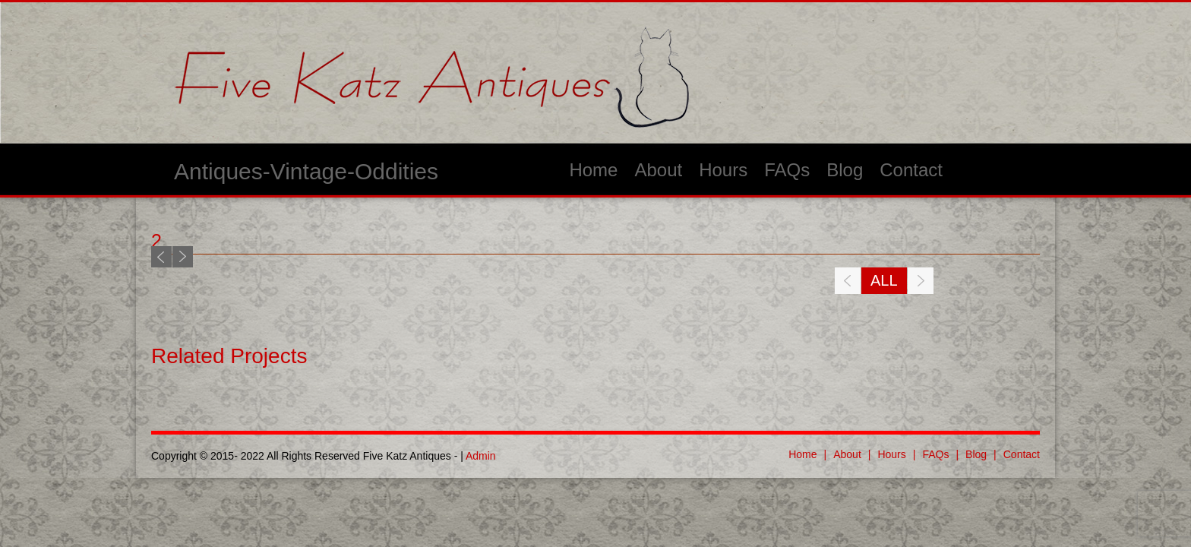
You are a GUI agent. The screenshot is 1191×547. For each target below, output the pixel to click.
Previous (161, 256)
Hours (723, 170)
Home (593, 170)
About (658, 170)
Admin (481, 456)
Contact (911, 170)
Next (182, 256)
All (884, 280)
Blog (844, 170)
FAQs (787, 170)
